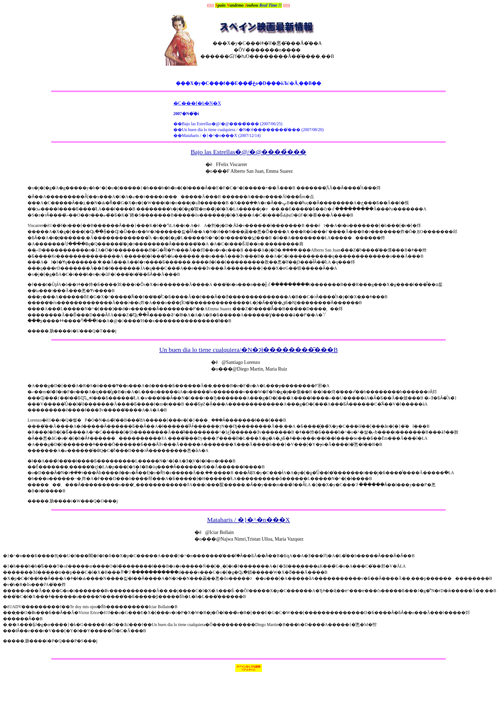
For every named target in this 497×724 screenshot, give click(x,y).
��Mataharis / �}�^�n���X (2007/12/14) (217, 135)
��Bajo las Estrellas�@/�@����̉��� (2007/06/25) (228, 123)
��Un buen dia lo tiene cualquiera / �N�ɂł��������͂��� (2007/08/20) (248, 129)
